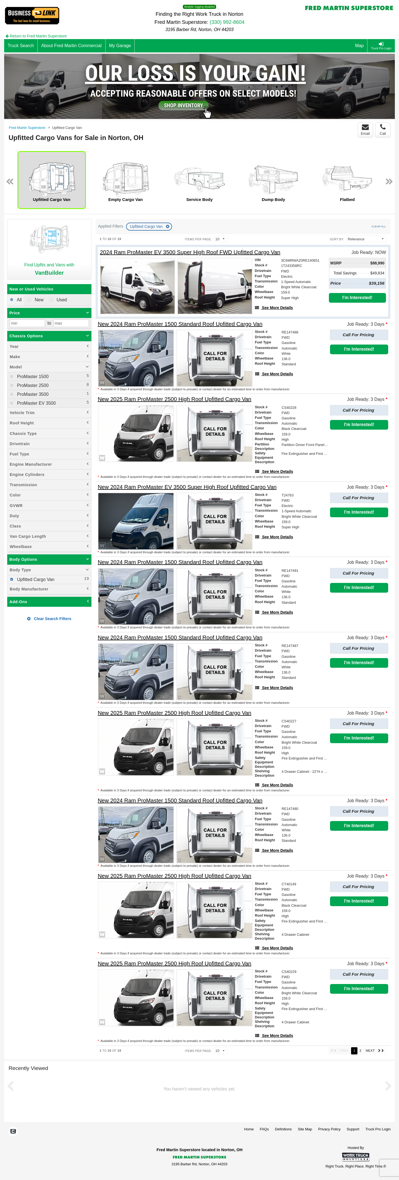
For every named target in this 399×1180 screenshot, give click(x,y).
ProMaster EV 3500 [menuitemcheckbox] (36, 403)
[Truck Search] (21, 45)
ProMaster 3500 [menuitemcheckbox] (32, 394)
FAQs (264, 1129)
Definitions (283, 1129)
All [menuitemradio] (19, 299)
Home (249, 1129)
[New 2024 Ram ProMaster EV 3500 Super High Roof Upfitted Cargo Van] (187, 487)
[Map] (360, 45)
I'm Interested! (357, 297)
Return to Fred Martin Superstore (36, 36)
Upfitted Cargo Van (147, 226)
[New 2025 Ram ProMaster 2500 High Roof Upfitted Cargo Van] (174, 399)
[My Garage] (120, 45)
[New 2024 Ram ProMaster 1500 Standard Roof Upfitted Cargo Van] (180, 324)
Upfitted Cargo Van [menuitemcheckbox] (35, 579)
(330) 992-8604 (227, 22)
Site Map (305, 1129)
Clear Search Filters (49, 618)
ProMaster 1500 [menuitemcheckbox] (32, 376)
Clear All (379, 226)
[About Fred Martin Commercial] (71, 45)
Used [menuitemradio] (61, 299)
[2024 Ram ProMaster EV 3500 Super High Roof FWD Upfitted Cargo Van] (190, 252)
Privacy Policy (329, 1129)
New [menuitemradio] (39, 299)
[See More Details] (274, 307)
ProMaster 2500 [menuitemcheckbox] (32, 385)
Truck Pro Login (378, 1129)
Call (383, 130)
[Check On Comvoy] (13, 1132)
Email (365, 130)
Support (353, 1129)
